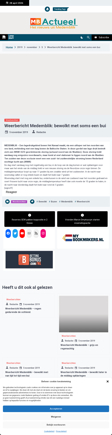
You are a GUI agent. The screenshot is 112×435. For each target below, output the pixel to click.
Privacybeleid (61, 431)
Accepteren (56, 408)
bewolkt (43, 201)
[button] (107, 381)
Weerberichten (12, 120)
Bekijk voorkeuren (56, 424)
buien (54, 201)
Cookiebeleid (49, 431)
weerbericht (83, 201)
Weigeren (56, 416)
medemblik (67, 201)
